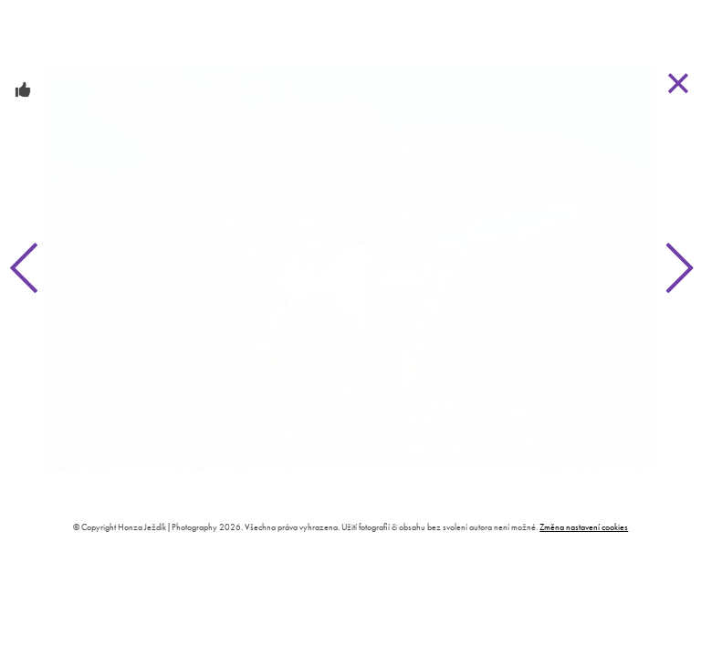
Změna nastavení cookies (583, 527)
